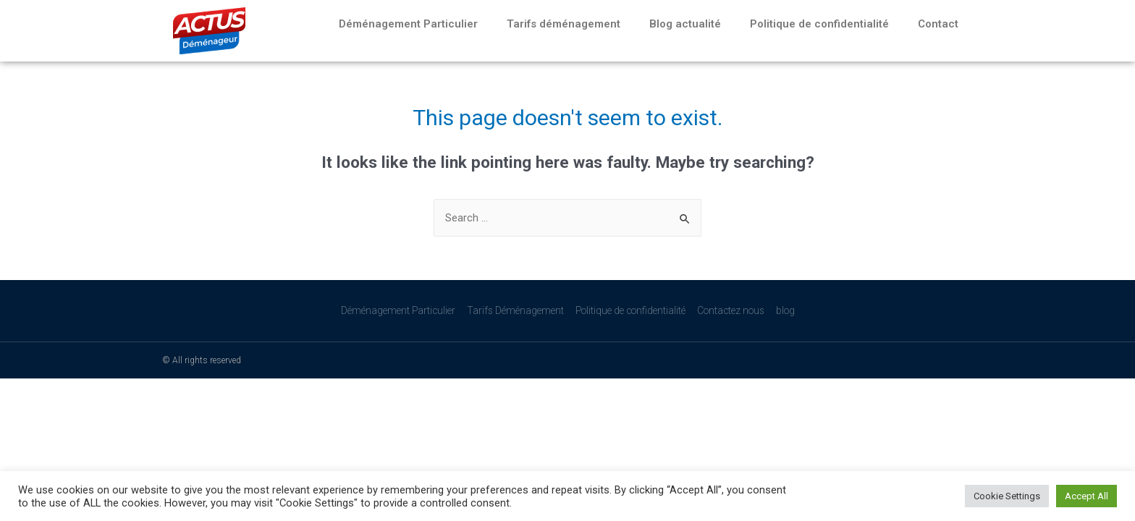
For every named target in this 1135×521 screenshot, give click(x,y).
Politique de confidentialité (819, 23)
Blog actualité (685, 23)
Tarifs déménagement (563, 23)
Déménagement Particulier (408, 23)
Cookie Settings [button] (1007, 496)
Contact (938, 23)
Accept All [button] (1086, 496)
